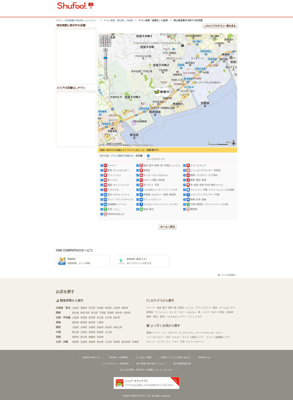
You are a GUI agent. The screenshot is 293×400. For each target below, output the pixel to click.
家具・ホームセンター (224, 307)
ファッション (161, 312)
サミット (150, 341)
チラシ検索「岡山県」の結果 (118, 20)
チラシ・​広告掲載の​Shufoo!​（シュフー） (76, 20)
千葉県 (102, 312)
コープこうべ (163, 341)
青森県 (83, 308)
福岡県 (75, 342)
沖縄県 (135, 342)
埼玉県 (94, 312)
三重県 (100, 322)
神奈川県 (84, 312)
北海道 (75, 308)
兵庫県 (83, 327)
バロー (175, 341)
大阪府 (75, 327)
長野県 (83, 317)
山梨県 (75, 317)
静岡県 (83, 322)
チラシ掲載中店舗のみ (122, 155)
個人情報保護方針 (182, 363)
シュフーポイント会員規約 (115, 363)
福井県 (116, 317)
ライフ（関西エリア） (193, 337)
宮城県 (100, 308)
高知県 (100, 337)
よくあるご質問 (144, 357)
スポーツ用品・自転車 (222, 312)
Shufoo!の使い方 (91, 357)
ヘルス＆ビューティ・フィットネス (184, 316)
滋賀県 (100, 327)
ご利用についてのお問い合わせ (175, 357)
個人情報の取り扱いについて (151, 363)
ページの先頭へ (227, 275)
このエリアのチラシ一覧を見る (220, 25)
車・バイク (203, 312)
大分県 (108, 342)
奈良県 (108, 327)
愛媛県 (92, 337)
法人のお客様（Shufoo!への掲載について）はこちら (146, 369)
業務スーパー (153, 332)
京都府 (92, 327)
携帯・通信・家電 (155, 316)
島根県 (100, 332)
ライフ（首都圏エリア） (218, 337)
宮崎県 (116, 342)
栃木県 (118, 312)
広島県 (83, 332)
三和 (182, 341)
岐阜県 (92, 322)
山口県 (108, 332)
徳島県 (75, 337)
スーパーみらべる (205, 332)
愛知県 (75, 322)
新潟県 (92, 317)
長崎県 (92, 342)
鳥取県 (92, 332)
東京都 (75, 312)
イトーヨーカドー (155, 337)
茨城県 (110, 312)
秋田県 (108, 308)
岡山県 (75, 332)
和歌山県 (117, 327)
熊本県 (100, 342)
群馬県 (127, 312)
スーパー (150, 307)
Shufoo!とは (204, 357)
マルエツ (176, 337)
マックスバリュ (186, 332)
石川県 (108, 317)
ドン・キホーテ (169, 332)
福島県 (124, 308)
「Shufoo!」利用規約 (117, 357)
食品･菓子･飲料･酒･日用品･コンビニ (175, 307)
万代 (168, 337)
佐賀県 (83, 342)
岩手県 (92, 308)
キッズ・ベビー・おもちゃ (183, 312)
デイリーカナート (195, 341)
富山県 (100, 317)
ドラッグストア (203, 307)
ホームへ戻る (167, 226)
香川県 (83, 337)
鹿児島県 (125, 342)
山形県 (116, 308)
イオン (218, 332)
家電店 (149, 312)
